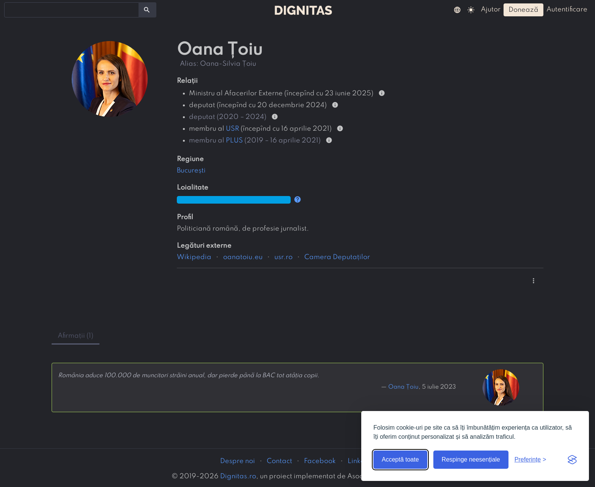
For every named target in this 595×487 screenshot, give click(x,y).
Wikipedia (194, 257)
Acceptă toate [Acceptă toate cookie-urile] (400, 459)
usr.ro (283, 257)
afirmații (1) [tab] (75, 335)
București (191, 170)
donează (523, 9)
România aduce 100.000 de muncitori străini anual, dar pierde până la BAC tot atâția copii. (188, 376)
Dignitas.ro (238, 476)
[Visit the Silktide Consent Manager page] (572, 459)
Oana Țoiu (403, 387)
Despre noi (237, 461)
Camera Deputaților (337, 257)
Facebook (320, 461)
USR (232, 128)
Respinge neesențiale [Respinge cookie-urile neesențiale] (471, 459)
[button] (457, 9)
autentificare (566, 9)
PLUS (234, 140)
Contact (279, 461)
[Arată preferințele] (530, 459)
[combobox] (71, 9)
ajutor (491, 9)
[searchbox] (11, 9)
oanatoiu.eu (243, 257)
